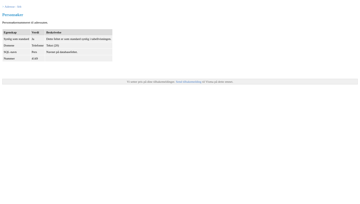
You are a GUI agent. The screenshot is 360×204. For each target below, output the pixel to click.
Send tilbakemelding (189, 81)
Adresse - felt (13, 6)
